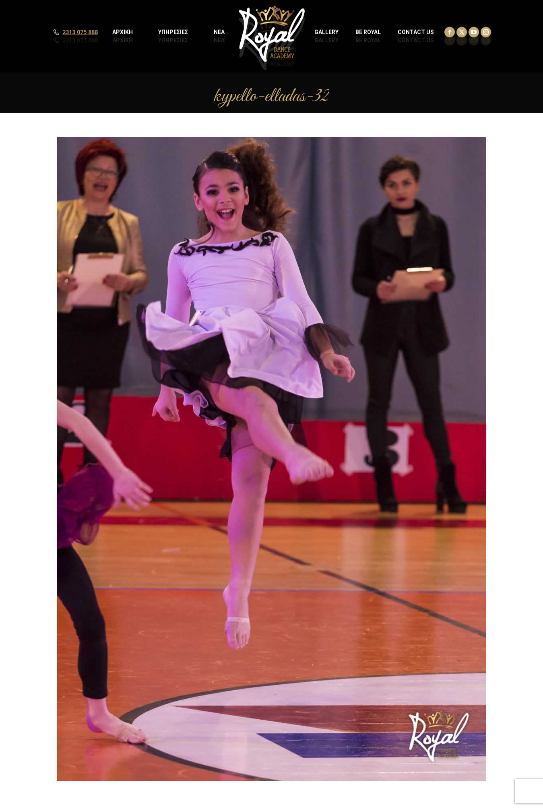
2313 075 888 (80, 40)
